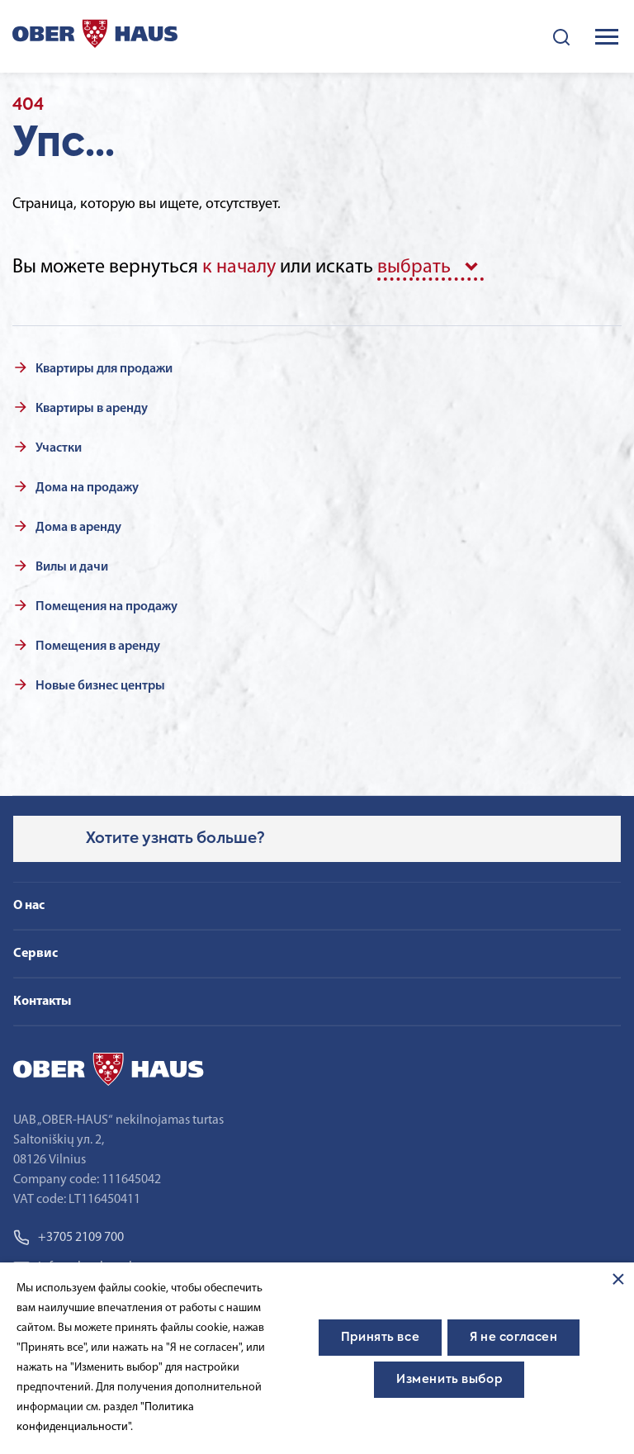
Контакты (42, 1001)
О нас (29, 905)
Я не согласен (513, 1337)
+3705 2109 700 (68, 1237)
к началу (239, 267)
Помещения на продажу (106, 606)
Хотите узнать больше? (175, 838)
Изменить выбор (449, 1379)
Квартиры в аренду (91, 408)
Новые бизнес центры (100, 686)
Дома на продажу (87, 488)
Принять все (380, 1337)
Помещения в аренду (97, 646)
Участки (58, 448)
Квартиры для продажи (104, 369)
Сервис (35, 953)
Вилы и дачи (71, 567)
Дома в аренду (78, 527)
